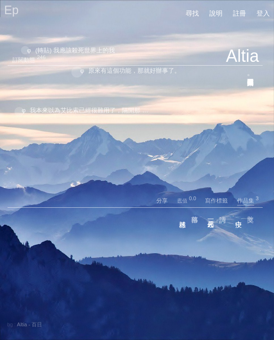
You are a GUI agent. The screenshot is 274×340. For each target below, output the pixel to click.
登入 (263, 13)
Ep (11, 10)
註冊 (239, 13)
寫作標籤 (220, 200)
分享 (166, 200)
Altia (242, 56)
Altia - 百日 (29, 324)
